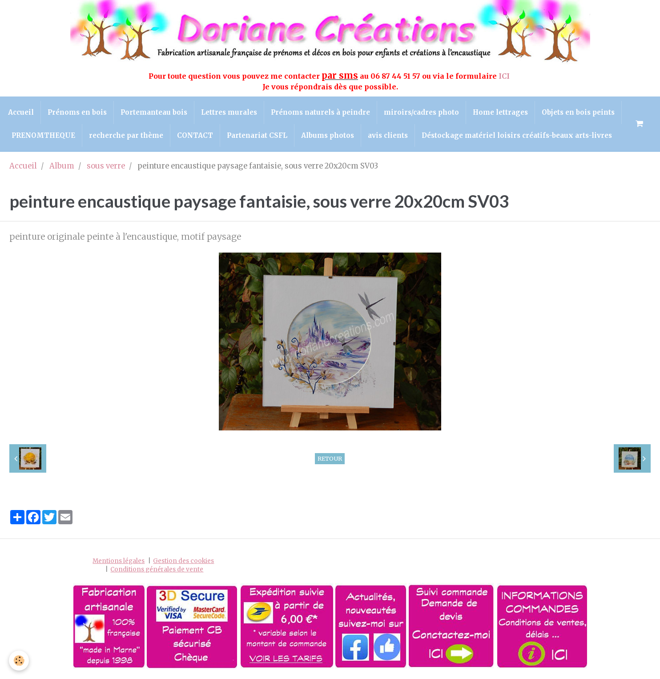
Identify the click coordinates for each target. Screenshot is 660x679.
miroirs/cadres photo (421, 112)
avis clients (388, 135)
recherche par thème (126, 135)
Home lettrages (500, 112)
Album (61, 166)
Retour (330, 458)
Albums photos (327, 135)
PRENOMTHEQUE (43, 135)
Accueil (21, 112)
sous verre (106, 166)
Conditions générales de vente (156, 569)
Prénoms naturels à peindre (320, 112)
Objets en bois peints (578, 112)
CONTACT (195, 135)
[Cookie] (19, 661)
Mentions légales (119, 561)
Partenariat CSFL (257, 135)
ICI (505, 76)
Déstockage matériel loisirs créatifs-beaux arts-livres (517, 135)
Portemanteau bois (154, 112)
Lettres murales (229, 112)
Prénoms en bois (77, 112)
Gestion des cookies (183, 561)
